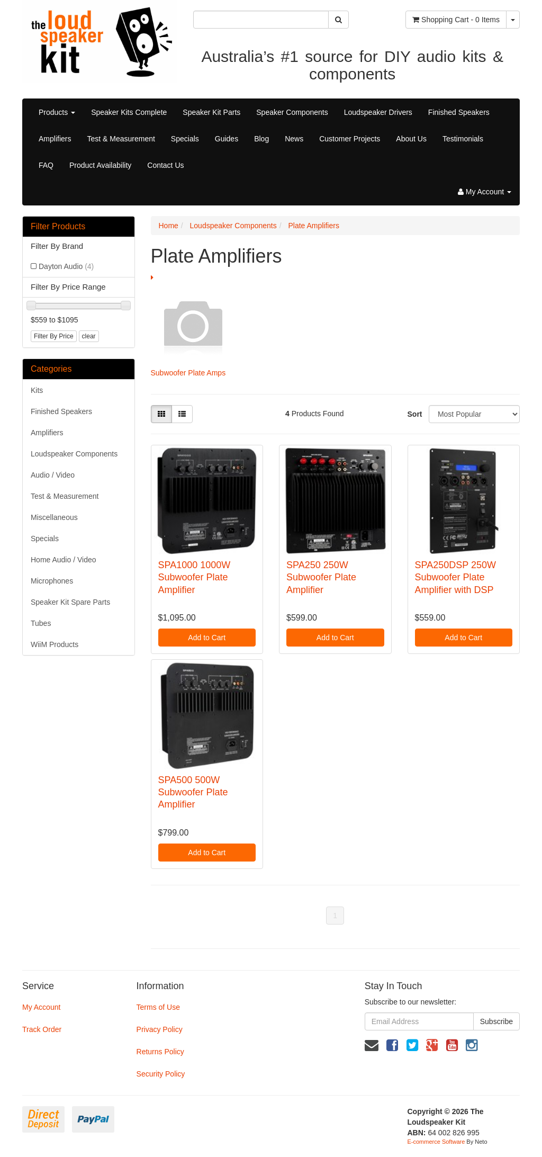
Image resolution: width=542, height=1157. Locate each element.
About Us (411, 138)
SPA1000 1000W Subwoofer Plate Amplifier (194, 577)
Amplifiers (55, 138)
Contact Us (165, 165)
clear (89, 336)
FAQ (46, 165)
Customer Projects (349, 138)
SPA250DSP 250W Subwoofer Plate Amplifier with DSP (455, 577)
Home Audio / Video (63, 559)
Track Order (41, 1029)
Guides (226, 138)
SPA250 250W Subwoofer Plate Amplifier (321, 577)
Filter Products (58, 226)
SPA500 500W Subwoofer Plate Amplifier (193, 792)
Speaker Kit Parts (211, 112)
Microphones (52, 581)
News (294, 138)
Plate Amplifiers (313, 225)
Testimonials (462, 138)
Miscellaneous (54, 517)
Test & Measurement (121, 138)
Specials (185, 138)
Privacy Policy (160, 1029)
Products (57, 112)
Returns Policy (160, 1051)
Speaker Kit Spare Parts (70, 602)
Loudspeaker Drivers (378, 112)
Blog (261, 138)
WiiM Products (54, 644)
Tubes (41, 623)
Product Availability (100, 165)
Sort (414, 414)
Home (168, 225)
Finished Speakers (459, 112)
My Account (41, 1007)
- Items (456, 19)
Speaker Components (292, 112)
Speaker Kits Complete (129, 112)
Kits (37, 390)
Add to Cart (206, 637)
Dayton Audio (66, 266)
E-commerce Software (436, 1141)
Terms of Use (158, 1007)
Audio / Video (53, 475)
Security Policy (161, 1074)
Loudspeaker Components (74, 454)
